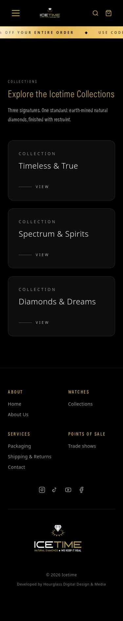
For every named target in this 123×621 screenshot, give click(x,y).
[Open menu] (16, 12)
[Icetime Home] (51, 12)
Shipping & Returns (29, 456)
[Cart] (108, 12)
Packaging (19, 446)
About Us (18, 414)
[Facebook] (81, 490)
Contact (16, 467)
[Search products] (95, 12)
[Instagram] (42, 490)
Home (14, 404)
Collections (80, 404)
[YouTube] (68, 490)
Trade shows (82, 446)
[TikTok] (55, 490)
